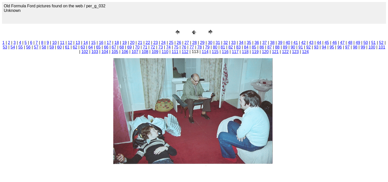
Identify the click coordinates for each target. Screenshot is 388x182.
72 (153, 47)
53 (5, 47)
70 (137, 47)
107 (134, 52)
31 (218, 42)
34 (241, 42)
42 (303, 42)
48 (350, 42)
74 (168, 47)
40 (288, 42)
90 (293, 47)
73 (160, 47)
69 (129, 47)
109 (155, 52)
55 (20, 47)
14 (85, 42)
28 (194, 42)
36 (257, 42)
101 (381, 47)
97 (347, 47)
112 (185, 52)
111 (175, 52)
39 (280, 42)
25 (171, 42)
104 (104, 52)
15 (93, 42)
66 (106, 47)
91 (300, 47)
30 (210, 42)
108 (145, 52)
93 (316, 47)
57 (36, 47)
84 (246, 47)
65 (98, 47)
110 (165, 52)
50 (366, 42)
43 (311, 42)
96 (339, 47)
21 (140, 42)
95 (331, 47)
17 (109, 42)
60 (59, 47)
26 (179, 42)
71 (145, 47)
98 (355, 47)
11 (62, 42)
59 (51, 47)
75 (176, 47)
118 (245, 52)
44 (319, 42)
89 (285, 47)
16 (101, 42)
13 (77, 42)
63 (82, 47)
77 (191, 47)
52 (381, 42)
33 (233, 42)
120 (265, 52)
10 (54, 42)
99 (363, 47)
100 (372, 47)
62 (75, 47)
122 (285, 52)
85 (254, 47)
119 (255, 52)
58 (44, 47)
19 (124, 42)
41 (295, 42)
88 (277, 47)
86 (262, 47)
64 (90, 47)
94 (324, 47)
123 (295, 52)
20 (132, 42)
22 (148, 42)
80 (215, 47)
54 (13, 47)
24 (163, 42)
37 (264, 42)
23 (155, 42)
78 (199, 47)
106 (125, 52)
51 (373, 42)
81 (223, 47)
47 (342, 42)
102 (84, 52)
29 (202, 42)
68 (122, 47)
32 (225, 42)
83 (238, 47)
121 (275, 52)
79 (207, 47)
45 (326, 42)
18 (117, 42)
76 (184, 47)
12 (70, 42)
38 (272, 42)
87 (269, 47)
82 (230, 47)
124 (305, 52)
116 (225, 52)
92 (308, 47)
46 (334, 42)
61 (67, 47)
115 (215, 52)
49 (358, 42)
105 (115, 52)
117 (235, 52)
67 (114, 47)
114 (205, 52)
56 (28, 47)
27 (186, 42)
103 (94, 52)
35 (249, 42)
